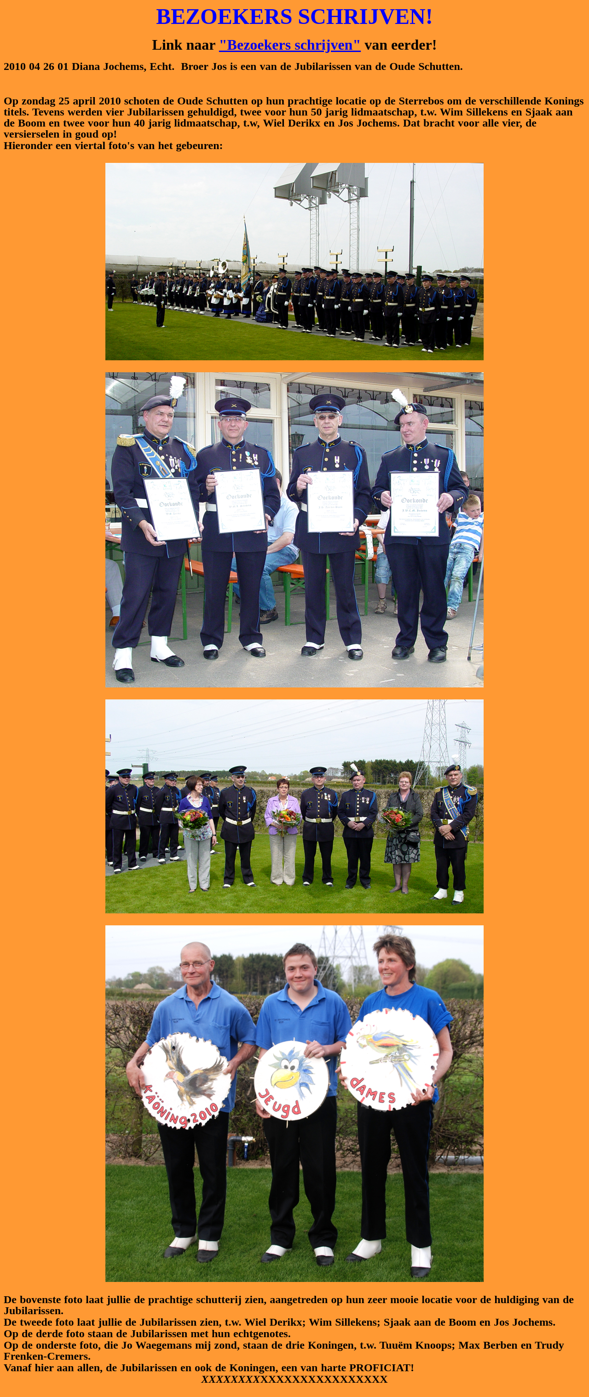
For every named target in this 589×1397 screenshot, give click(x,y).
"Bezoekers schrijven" (290, 44)
